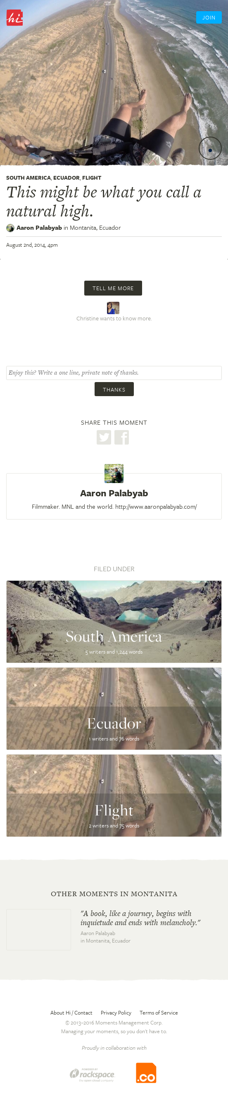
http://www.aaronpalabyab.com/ (156, 506)
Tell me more (113, 288)
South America (28, 177)
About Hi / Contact (71, 1012)
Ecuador (66, 177)
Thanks (114, 389)
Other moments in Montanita (114, 893)
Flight (91, 177)
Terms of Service (159, 1012)
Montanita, (95, 227)
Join (209, 17)
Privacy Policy (116, 1012)
